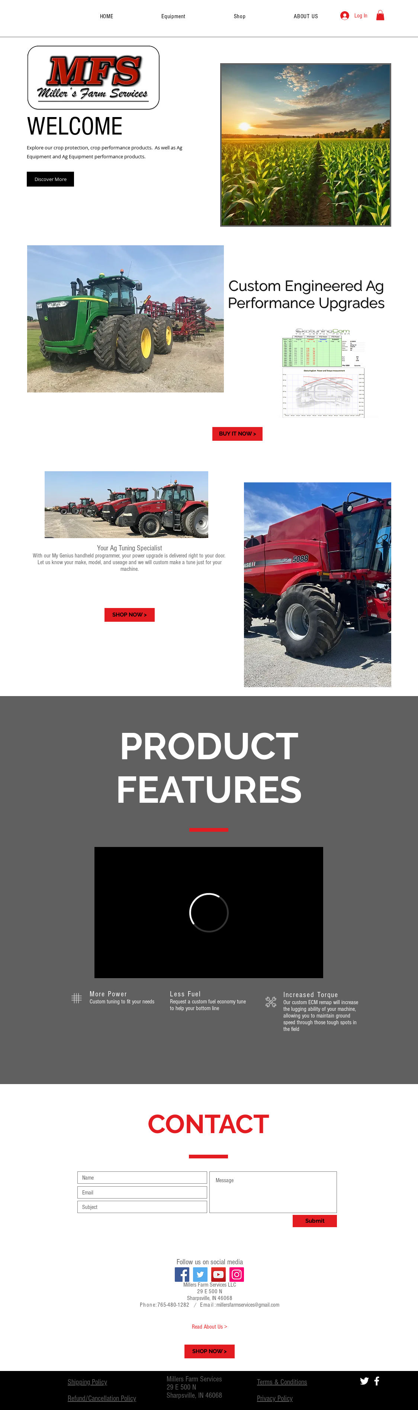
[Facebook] (182, 1274)
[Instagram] (236, 1274)
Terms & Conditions (282, 1382)
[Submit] (315, 1221)
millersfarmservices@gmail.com (247, 1304)
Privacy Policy (275, 1398)
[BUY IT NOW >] (237, 434)
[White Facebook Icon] (377, 1381)
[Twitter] (200, 1274)
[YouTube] (218, 1274)
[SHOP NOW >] (129, 615)
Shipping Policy (87, 1382)
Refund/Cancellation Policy (102, 1398)
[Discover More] (50, 179)
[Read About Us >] (209, 1327)
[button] (380, 15)
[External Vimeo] (208, 912)
